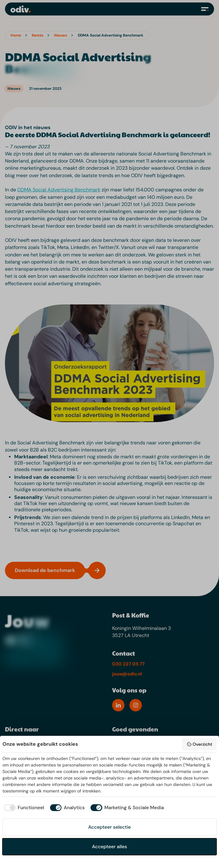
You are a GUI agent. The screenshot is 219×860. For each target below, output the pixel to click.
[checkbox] (23, 807)
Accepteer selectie (109, 827)
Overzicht (199, 744)
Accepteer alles (109, 847)
